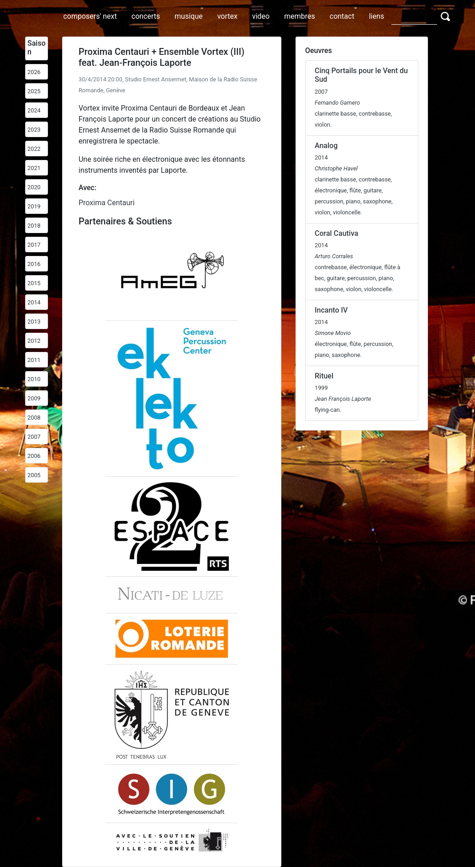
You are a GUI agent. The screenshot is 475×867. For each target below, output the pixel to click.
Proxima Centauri (107, 202)
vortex (227, 16)
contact (342, 16)
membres (299, 16)
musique (188, 16)
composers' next (89, 16)
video (260, 16)
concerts (146, 16)
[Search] (414, 16)
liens (376, 16)
